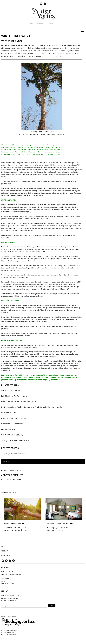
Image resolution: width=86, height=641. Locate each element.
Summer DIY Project (10, 412)
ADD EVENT (4, 551)
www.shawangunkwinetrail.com (18, 530)
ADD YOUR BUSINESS (12, 475)
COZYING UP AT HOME (10, 390)
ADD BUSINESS (6, 556)
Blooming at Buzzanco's (12, 424)
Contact (50, 24)
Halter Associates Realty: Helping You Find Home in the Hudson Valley (32, 407)
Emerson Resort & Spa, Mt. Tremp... (60, 523)
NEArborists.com (58, 134)
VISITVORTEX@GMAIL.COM (13, 574)
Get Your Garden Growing (12, 435)
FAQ (2, 546)
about (31, 24)
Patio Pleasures (8, 429)
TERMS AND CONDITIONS (8, 635)
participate (40, 24)
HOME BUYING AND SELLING (13, 418)
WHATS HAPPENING (11, 470)
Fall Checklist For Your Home (14, 396)
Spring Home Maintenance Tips (15, 440)
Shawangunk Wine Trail (14, 523)
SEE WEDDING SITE (11, 479)
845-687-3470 (9, 572)
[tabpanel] (22, 516)
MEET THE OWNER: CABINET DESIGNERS (19, 401)
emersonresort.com (54, 530)
